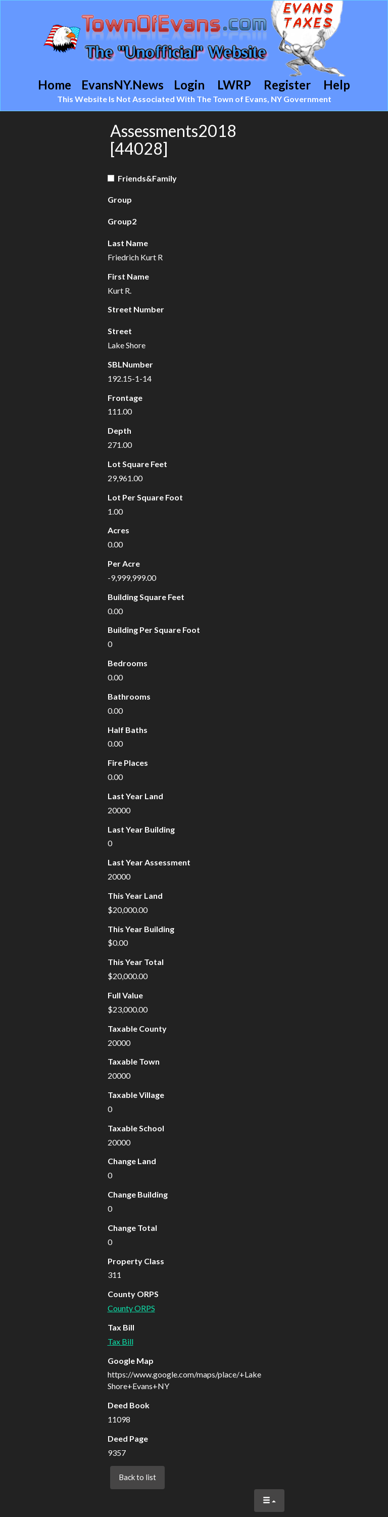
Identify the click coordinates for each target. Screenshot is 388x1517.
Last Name (128, 243)
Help (336, 84)
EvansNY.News (122, 84)
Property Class (136, 1261)
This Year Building (141, 929)
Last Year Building (141, 829)
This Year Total (136, 962)
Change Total (132, 1227)
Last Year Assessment (149, 862)
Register (287, 84)
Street (120, 331)
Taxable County (137, 1028)
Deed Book (129, 1405)
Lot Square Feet (137, 464)
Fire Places (128, 762)
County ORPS (133, 1294)
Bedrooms (128, 663)
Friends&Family (142, 178)
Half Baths (128, 729)
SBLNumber (130, 364)
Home (54, 84)
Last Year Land (135, 796)
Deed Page (128, 1438)
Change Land (132, 1161)
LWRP (234, 84)
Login (189, 84)
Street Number (136, 309)
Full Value (125, 995)
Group (120, 199)
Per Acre (124, 563)
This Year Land (135, 895)
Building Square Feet (146, 597)
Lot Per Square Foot (145, 497)
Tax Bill (121, 1327)
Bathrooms (129, 696)
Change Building (138, 1194)
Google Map (131, 1360)
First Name (128, 276)
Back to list (137, 1477)
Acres (118, 530)
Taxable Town (134, 1061)
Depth (119, 430)
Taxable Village (136, 1094)
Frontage (125, 397)
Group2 (122, 221)
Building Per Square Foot (154, 629)
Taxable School (136, 1128)
